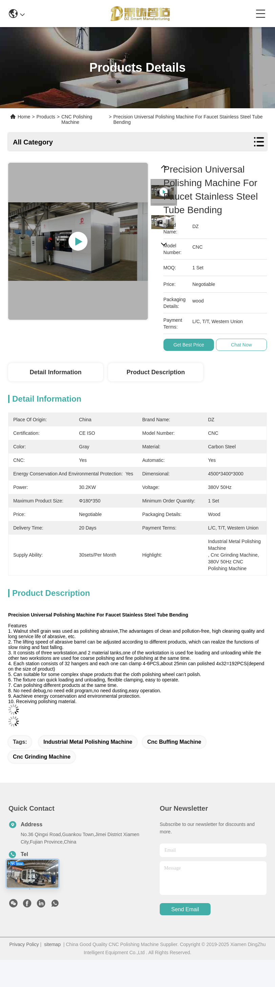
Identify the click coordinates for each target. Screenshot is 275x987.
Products (46, 116)
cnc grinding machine (42, 757)
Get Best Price (190, 344)
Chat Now (242, 344)
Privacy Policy (24, 944)
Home (24, 116)
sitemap (52, 944)
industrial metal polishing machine (87, 742)
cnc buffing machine (174, 742)
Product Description (155, 372)
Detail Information (55, 372)
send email (185, 909)
